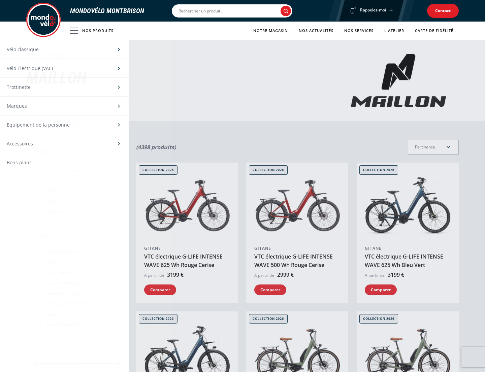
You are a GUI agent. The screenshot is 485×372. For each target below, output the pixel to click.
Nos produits (92, 31)
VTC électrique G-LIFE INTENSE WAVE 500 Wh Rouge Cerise (293, 261)
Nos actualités (316, 30)
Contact (443, 10)
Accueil (33, 54)
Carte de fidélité (434, 30)
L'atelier (394, 30)
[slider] (35, 363)
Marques (57, 54)
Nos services (359, 30)
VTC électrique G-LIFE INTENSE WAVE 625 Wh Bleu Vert (404, 261)
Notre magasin (270, 30)
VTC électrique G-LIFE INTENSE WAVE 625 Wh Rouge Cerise (183, 261)
